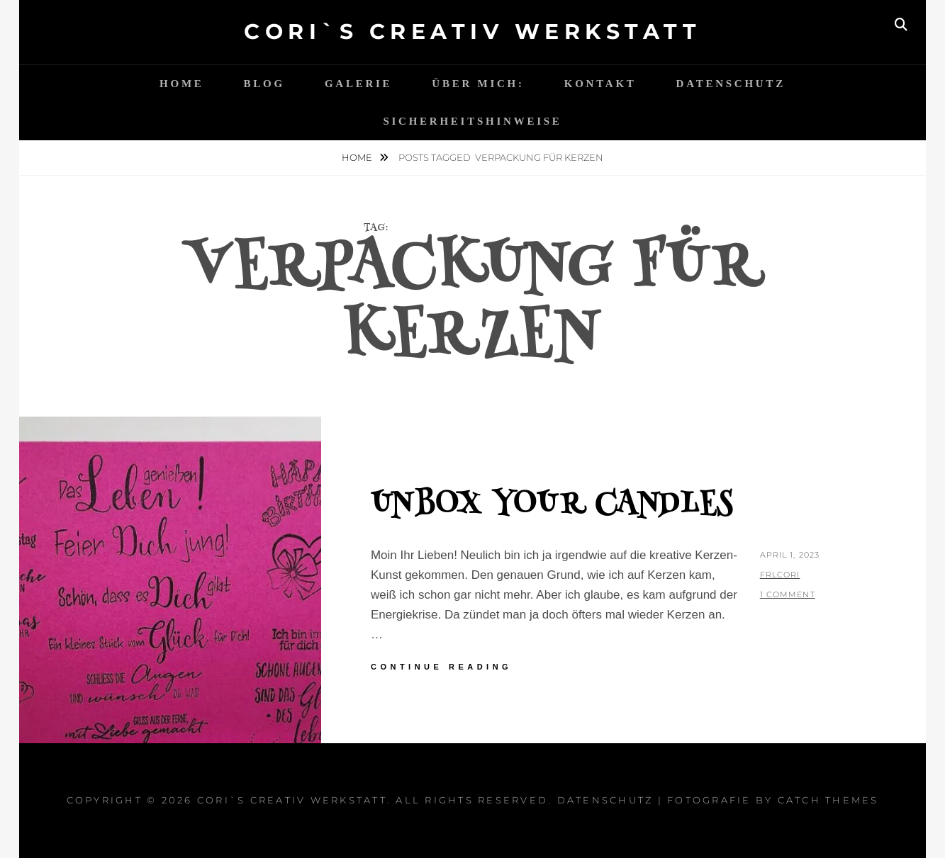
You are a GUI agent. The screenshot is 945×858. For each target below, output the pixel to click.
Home (182, 83)
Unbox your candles (552, 505)
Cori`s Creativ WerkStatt (472, 31)
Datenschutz (730, 83)
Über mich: (478, 83)
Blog (264, 83)
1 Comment (787, 594)
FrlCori (780, 575)
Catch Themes (828, 800)
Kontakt (600, 83)
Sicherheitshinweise (472, 121)
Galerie (358, 83)
